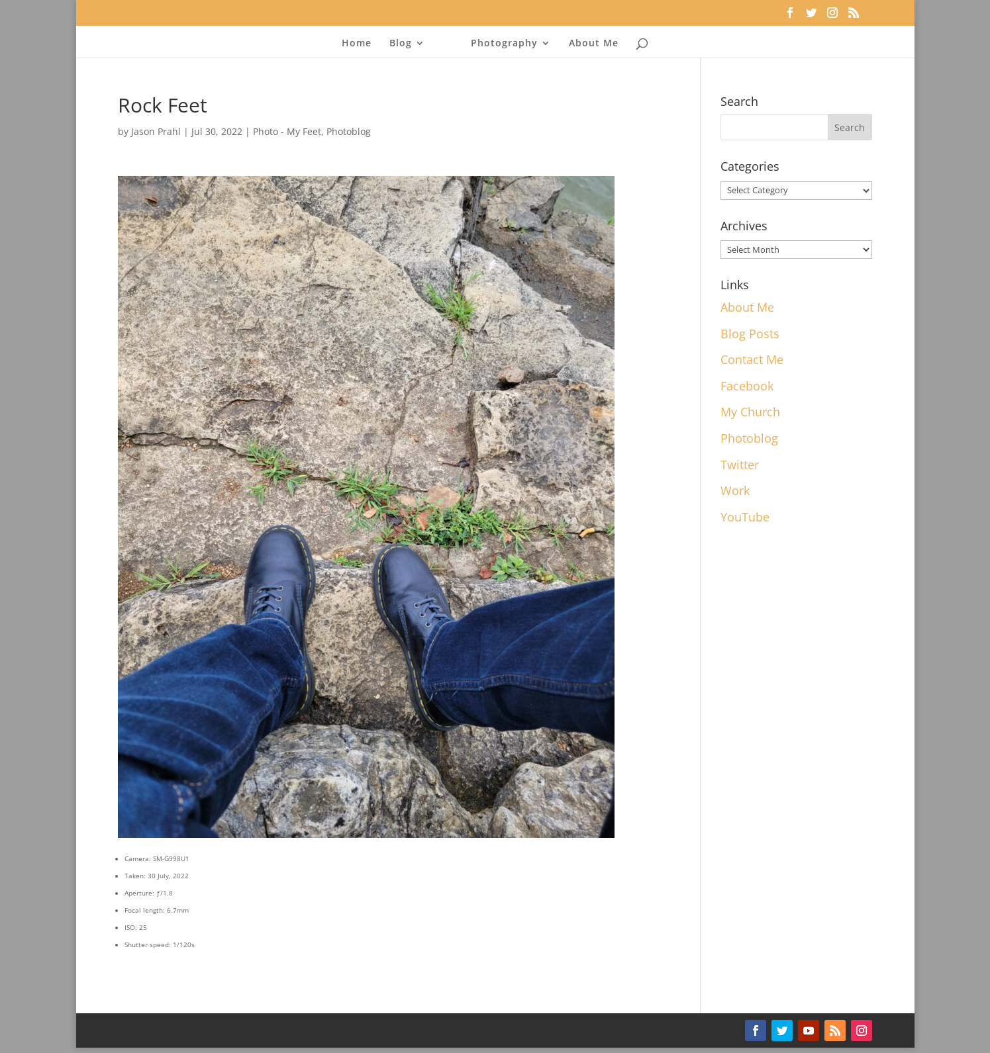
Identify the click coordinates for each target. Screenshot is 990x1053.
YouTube (744, 517)
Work (735, 490)
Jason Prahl (156, 131)
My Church (750, 412)
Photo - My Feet (287, 131)
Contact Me (751, 359)
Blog (400, 43)
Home (356, 43)
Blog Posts (749, 334)
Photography (504, 43)
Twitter (739, 465)
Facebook (746, 386)
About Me (594, 43)
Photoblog (348, 131)
